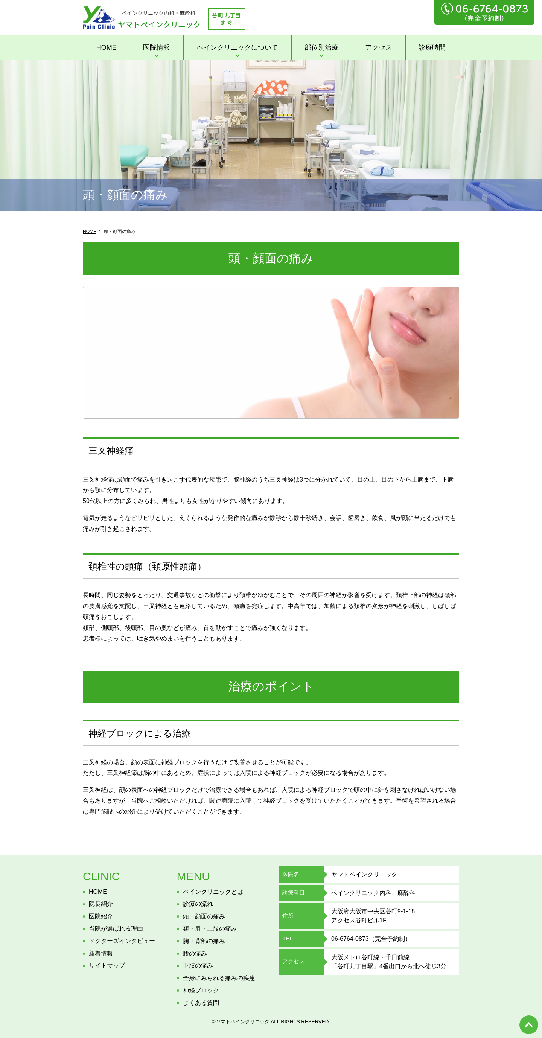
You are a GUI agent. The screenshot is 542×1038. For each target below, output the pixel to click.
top (528, 1024)
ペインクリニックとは (213, 892)
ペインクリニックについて (237, 47)
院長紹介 (101, 904)
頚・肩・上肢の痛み (210, 928)
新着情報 (101, 953)
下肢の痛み (198, 965)
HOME (106, 47)
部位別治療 (321, 47)
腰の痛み (195, 953)
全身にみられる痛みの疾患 (219, 978)
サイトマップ (107, 965)
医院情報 (156, 47)
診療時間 (432, 47)
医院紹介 (101, 916)
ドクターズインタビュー (122, 941)
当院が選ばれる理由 (116, 928)
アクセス (378, 47)
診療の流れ (198, 904)
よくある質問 (201, 1003)
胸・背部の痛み (204, 941)
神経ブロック (201, 990)
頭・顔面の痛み (204, 916)
